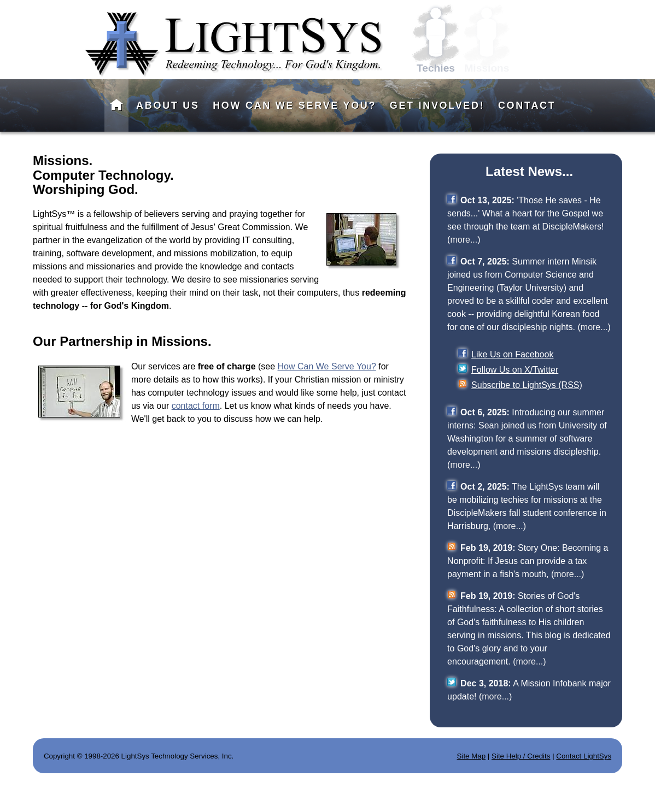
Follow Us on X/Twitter (514, 369)
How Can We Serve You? (327, 366)
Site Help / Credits (521, 756)
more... (463, 239)
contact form (196, 405)
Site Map (471, 756)
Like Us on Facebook (512, 354)
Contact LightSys (583, 756)
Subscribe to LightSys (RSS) (526, 385)
